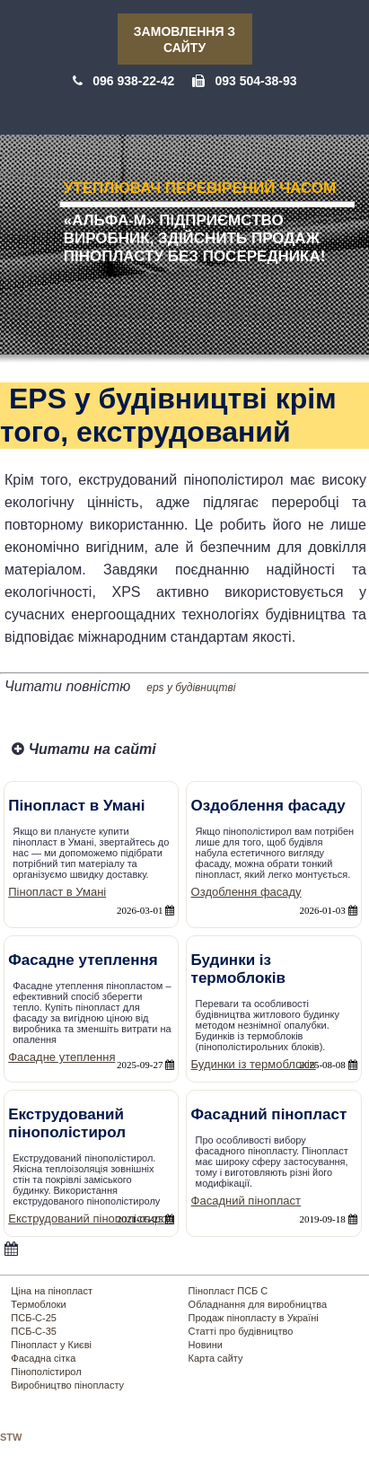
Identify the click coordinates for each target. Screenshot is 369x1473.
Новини (206, 1344)
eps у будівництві (190, 687)
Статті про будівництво (241, 1331)
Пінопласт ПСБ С (228, 1290)
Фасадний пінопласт (246, 1200)
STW (11, 1437)
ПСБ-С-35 (34, 1331)
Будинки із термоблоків (253, 1064)
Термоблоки (38, 1304)
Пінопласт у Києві (51, 1344)
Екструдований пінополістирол (91, 1218)
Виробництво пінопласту (67, 1385)
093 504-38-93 (255, 81)
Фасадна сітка (43, 1358)
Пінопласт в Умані (57, 892)
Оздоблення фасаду (246, 892)
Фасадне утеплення (61, 1057)
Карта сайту (216, 1358)
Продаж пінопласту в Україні (254, 1317)
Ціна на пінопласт (51, 1290)
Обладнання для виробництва (258, 1304)
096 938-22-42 (133, 81)
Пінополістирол (46, 1371)
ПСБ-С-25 (34, 1317)
